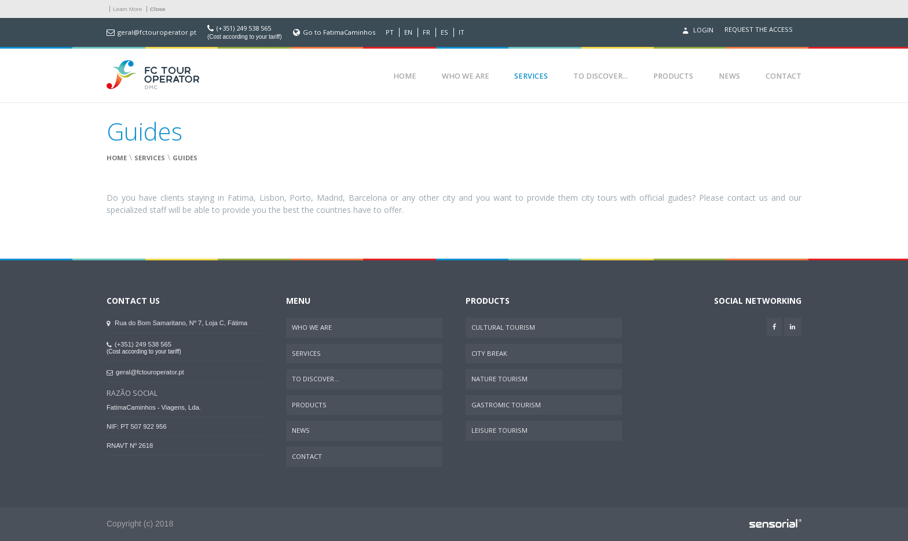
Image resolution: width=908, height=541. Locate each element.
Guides (185, 157)
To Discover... (600, 76)
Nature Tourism (499, 378)
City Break (489, 353)
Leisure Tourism (499, 430)
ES (444, 32)
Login (696, 30)
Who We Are (465, 76)
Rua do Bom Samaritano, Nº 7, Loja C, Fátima (177, 322)
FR (426, 32)
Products (673, 76)
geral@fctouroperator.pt (157, 32)
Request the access (758, 29)
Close (158, 9)
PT (390, 32)
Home (404, 76)
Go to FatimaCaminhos (339, 32)
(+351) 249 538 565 (244, 28)
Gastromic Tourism (506, 404)
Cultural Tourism (503, 327)
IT (461, 32)
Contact (783, 76)
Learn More (127, 9)
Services (531, 76)
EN (408, 32)
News (729, 76)
